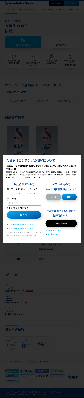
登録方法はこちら (54, 230)
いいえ (53, 197)
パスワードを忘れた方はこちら (21, 228)
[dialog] (42, 199)
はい (69, 197)
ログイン (24, 214)
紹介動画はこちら (54, 234)
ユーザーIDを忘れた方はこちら (21, 224)
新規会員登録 (61, 223)
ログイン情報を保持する (17, 208)
